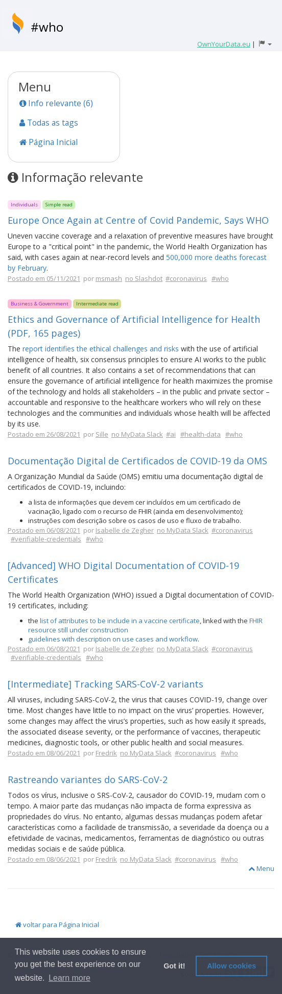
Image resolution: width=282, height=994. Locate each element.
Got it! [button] (174, 966)
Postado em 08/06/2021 (44, 753)
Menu (261, 868)
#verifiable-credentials (46, 538)
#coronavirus (186, 278)
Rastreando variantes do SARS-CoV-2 (88, 779)
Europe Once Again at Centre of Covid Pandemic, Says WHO (138, 220)
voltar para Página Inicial (57, 924)
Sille (102, 434)
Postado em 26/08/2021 (44, 434)
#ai (171, 434)
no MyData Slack (137, 434)
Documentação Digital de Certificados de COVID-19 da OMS (137, 461)
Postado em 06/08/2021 (44, 530)
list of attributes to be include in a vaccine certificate (120, 620)
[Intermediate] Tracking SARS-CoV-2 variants (105, 684)
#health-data (200, 434)
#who (47, 26)
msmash (109, 278)
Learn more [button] (69, 978)
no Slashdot (143, 278)
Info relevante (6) (56, 103)
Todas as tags (48, 122)
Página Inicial (48, 142)
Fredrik (106, 753)
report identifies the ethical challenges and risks (100, 348)
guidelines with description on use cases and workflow (113, 639)
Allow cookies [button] (231, 966)
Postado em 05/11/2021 (44, 278)
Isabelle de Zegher (125, 530)
